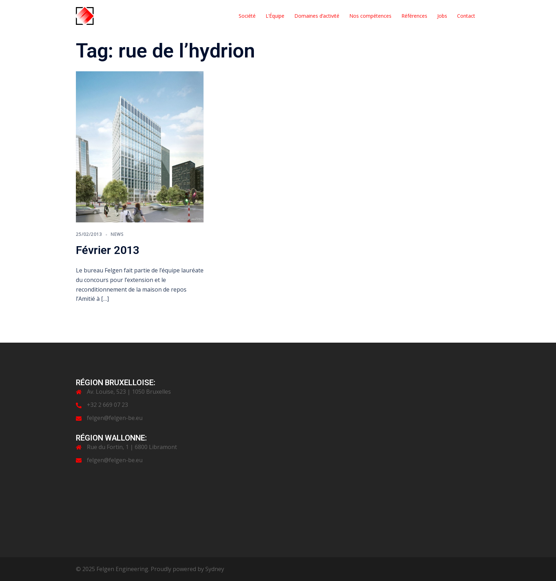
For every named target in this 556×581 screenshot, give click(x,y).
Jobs (442, 15)
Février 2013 (107, 250)
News (117, 234)
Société (247, 15)
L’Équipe (275, 15)
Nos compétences (370, 15)
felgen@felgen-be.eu (115, 418)
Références (414, 15)
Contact (466, 15)
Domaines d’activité (316, 15)
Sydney (214, 569)
